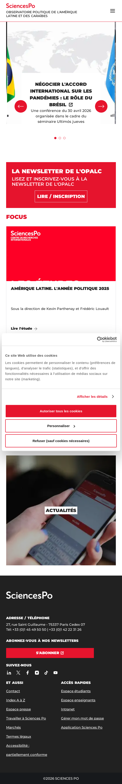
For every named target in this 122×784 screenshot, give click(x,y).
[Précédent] (21, 106)
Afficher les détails (92, 396)
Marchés (13, 727)
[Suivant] (101, 106)
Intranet (68, 709)
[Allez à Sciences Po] (29, 597)
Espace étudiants (76, 691)
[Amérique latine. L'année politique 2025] (61, 281)
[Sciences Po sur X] (18, 672)
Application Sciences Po (81, 727)
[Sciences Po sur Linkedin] (9, 672)
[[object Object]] (61, 102)
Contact (13, 691)
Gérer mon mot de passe (82, 718)
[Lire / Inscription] (61, 196)
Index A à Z (15, 700)
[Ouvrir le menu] (112, 10)
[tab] (55, 138)
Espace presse (18, 709)
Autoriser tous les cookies (61, 411)
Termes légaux (18, 736)
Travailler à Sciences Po (26, 718)
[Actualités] (61, 510)
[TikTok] (46, 672)
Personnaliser (61, 426)
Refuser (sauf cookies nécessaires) (61, 441)
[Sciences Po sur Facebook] (27, 672)
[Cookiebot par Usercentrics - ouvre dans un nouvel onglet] (97, 339)
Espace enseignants (78, 700)
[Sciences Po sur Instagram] (37, 672)
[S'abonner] (50, 653)
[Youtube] (55, 672)
